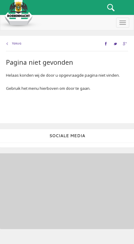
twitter (115, 44)
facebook (106, 44)
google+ (125, 44)
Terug (16, 43)
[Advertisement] (40, 190)
